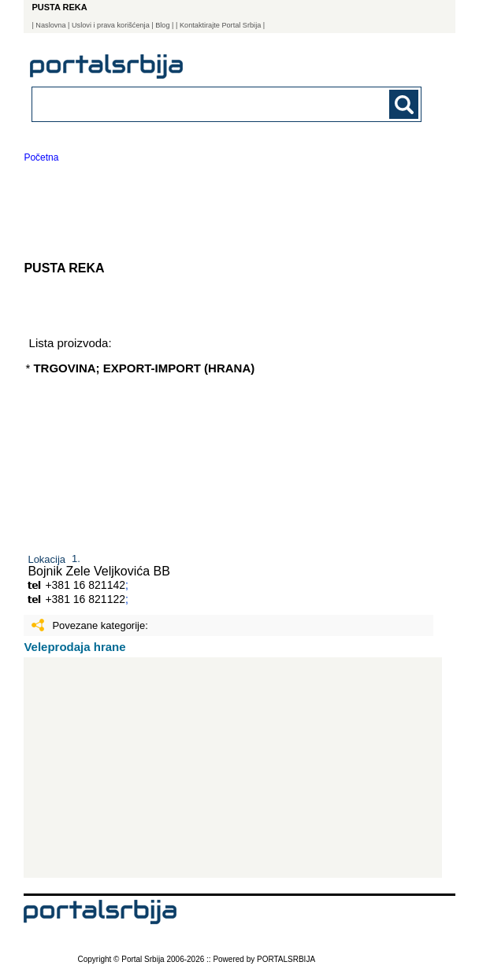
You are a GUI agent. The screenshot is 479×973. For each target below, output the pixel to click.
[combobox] (189, 103)
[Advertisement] (233, 767)
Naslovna (50, 25)
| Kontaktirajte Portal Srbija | (220, 25)
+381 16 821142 (85, 585)
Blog (162, 25)
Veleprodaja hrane (74, 646)
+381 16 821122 (85, 599)
